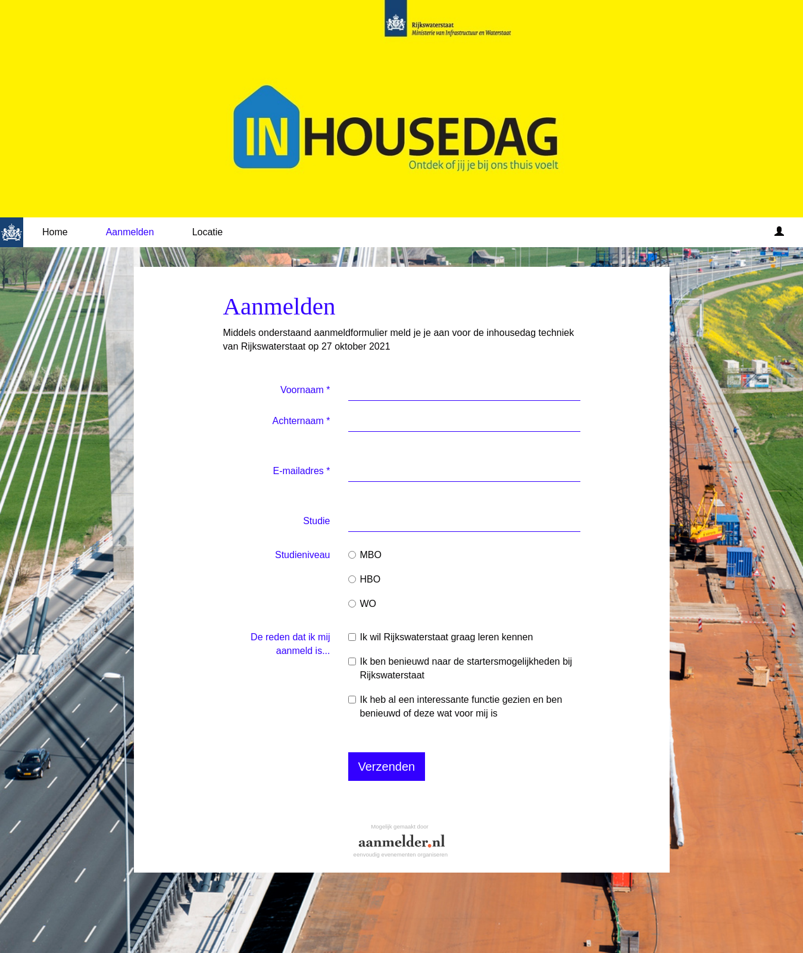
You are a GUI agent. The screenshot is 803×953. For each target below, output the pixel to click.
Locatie (207, 232)
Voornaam (305, 390)
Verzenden (386, 766)
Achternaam (301, 421)
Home (55, 232)
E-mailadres (301, 471)
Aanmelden (130, 232)
